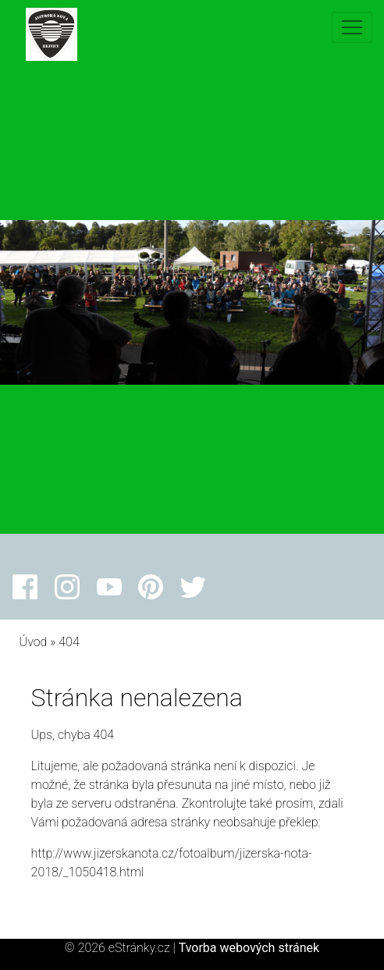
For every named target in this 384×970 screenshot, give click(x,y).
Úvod (34, 641)
